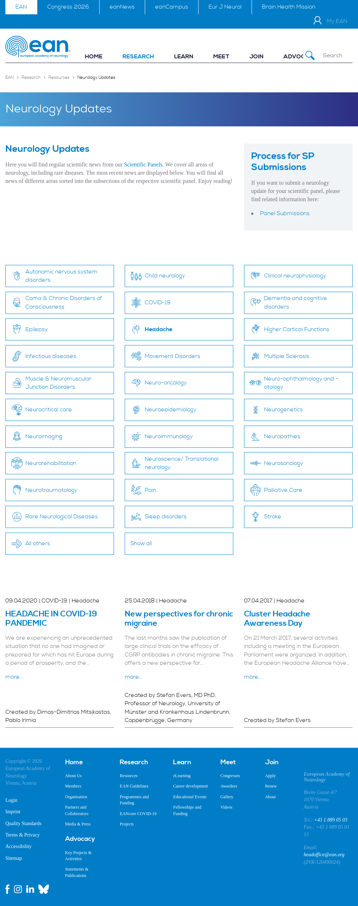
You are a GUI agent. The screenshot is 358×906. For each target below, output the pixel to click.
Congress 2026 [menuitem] (68, 6)
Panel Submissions (285, 213)
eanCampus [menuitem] (171, 6)
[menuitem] (94, 56)
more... (14, 676)
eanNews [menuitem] (122, 6)
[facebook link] (7, 889)
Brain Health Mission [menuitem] (288, 6)
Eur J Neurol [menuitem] (225, 6)
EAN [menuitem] (21, 6)
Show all (141, 543)
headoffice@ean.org (324, 854)
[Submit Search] (310, 56)
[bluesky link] (43, 889)
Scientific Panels (143, 164)
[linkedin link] (30, 889)
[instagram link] (18, 889)
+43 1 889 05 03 (330, 820)
